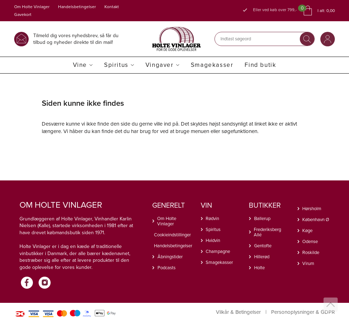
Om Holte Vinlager (32, 7)
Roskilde (310, 252)
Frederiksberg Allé (267, 232)
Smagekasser (212, 64)
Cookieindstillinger (172, 234)
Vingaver (159, 64)
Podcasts (167, 267)
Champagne (218, 251)
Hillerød (261, 256)
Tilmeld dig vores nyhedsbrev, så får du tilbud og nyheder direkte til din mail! (76, 39)
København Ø (315, 219)
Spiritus (116, 64)
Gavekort (23, 14)
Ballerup (262, 218)
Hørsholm (311, 208)
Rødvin (212, 218)
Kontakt (111, 7)
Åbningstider (170, 256)
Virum (308, 263)
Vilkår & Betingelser (238, 312)
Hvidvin (213, 240)
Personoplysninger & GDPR (303, 312)
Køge (307, 230)
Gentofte (262, 245)
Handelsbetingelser (77, 7)
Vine (80, 64)
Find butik (260, 64)
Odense (310, 241)
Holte (259, 267)
